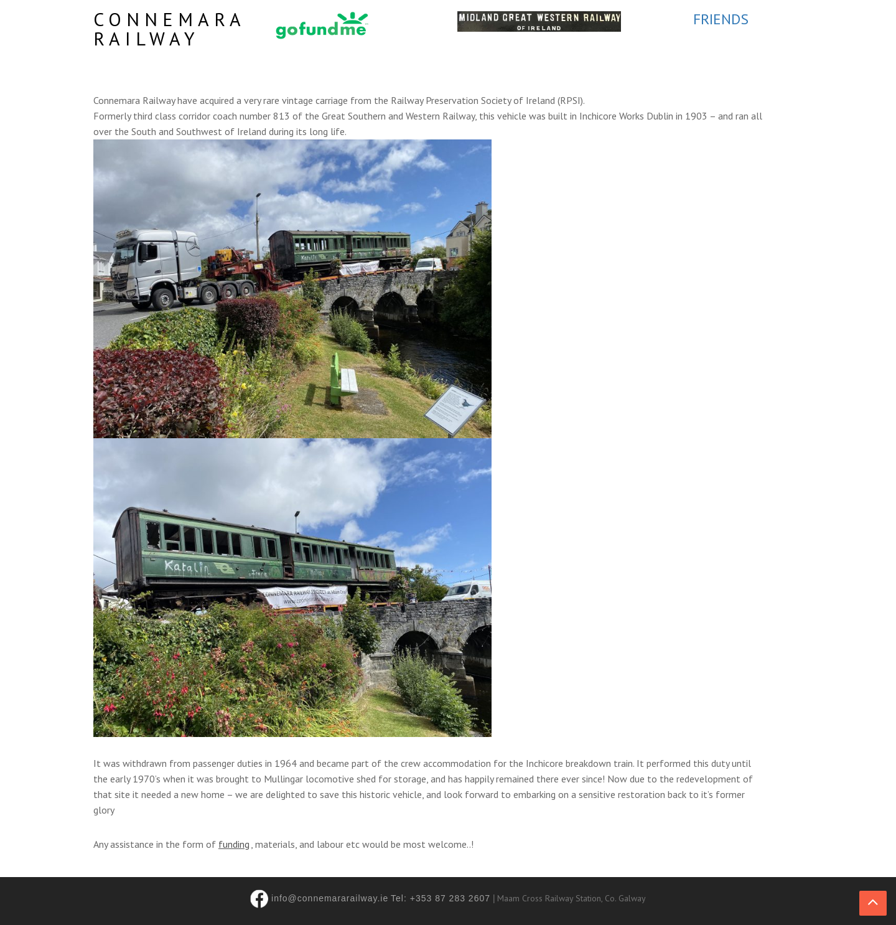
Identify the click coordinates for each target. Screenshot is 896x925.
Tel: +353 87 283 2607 (440, 898)
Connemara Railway (169, 28)
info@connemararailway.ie (329, 898)
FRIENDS (721, 19)
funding (234, 844)
